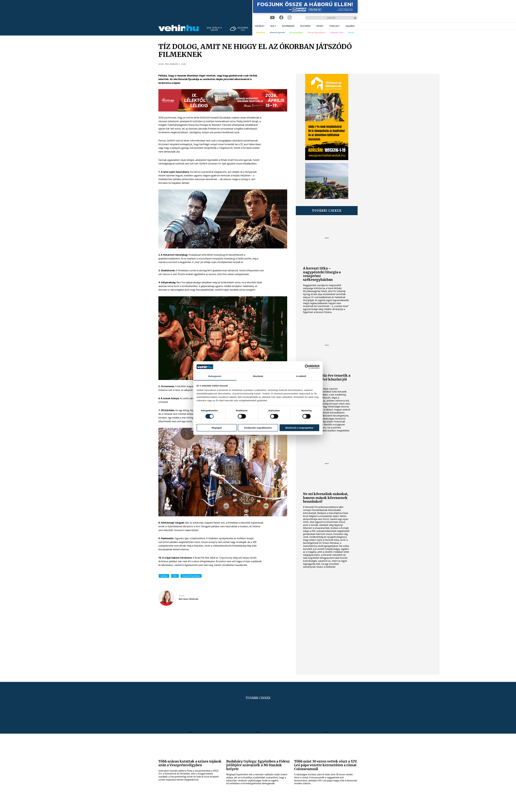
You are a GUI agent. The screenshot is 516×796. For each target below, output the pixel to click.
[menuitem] (260, 26)
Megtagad (217, 428)
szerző (182, 596)
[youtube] (272, 17)
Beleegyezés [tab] (214, 376)
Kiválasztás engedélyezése (258, 428)
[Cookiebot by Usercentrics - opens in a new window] (307, 367)
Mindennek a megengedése (299, 428)
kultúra (164, 576)
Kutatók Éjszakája (191, 576)
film (175, 576)
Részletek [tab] (258, 376)
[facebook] (281, 17)
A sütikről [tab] (301, 376)
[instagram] (289, 17)
